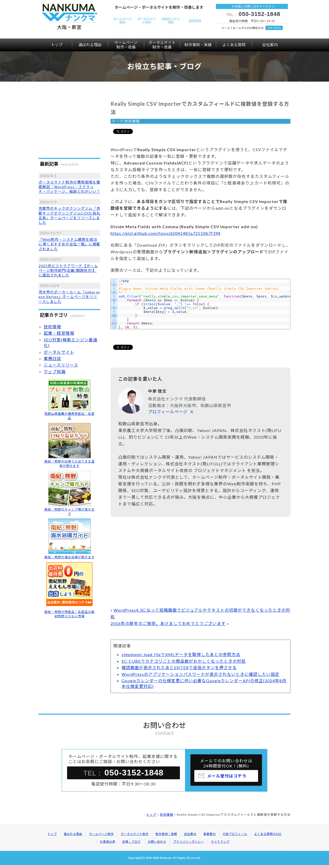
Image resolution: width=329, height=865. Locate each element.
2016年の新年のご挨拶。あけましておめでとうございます (168, 623)
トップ (56, 44)
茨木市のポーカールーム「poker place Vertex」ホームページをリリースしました (69, 296)
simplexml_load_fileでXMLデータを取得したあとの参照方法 (181, 654)
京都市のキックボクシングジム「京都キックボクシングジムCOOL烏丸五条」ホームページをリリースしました (69, 215)
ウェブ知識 (55, 371)
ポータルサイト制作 (135, 833)
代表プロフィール (235, 833)
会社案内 (270, 44)
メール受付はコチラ (226, 778)
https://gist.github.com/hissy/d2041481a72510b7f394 (166, 233)
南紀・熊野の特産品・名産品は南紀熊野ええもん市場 (69, 614)
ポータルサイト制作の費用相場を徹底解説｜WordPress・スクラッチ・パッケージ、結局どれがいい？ (69, 187)
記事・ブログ (131, 841)
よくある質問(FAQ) (267, 833)
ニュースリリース (61, 364)
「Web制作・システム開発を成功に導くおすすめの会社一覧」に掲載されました (69, 244)
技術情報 (132, 121)
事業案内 (209, 833)
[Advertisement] (200, 563)
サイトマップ (220, 841)
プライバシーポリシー (188, 841)
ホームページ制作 (101, 833)
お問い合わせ (157, 841)
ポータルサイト (162, 45)
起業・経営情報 (59, 333)
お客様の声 (107, 841)
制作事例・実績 (198, 44)
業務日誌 (52, 358)
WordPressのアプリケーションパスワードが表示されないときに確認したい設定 (200, 674)
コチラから (274, 28)
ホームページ (126, 45)
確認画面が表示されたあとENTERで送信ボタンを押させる (179, 667)
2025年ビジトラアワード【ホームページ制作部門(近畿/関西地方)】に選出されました (68, 270)
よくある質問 (233, 44)
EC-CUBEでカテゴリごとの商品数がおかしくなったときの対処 (184, 661)
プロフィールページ (167, 411)
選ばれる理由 (90, 44)
